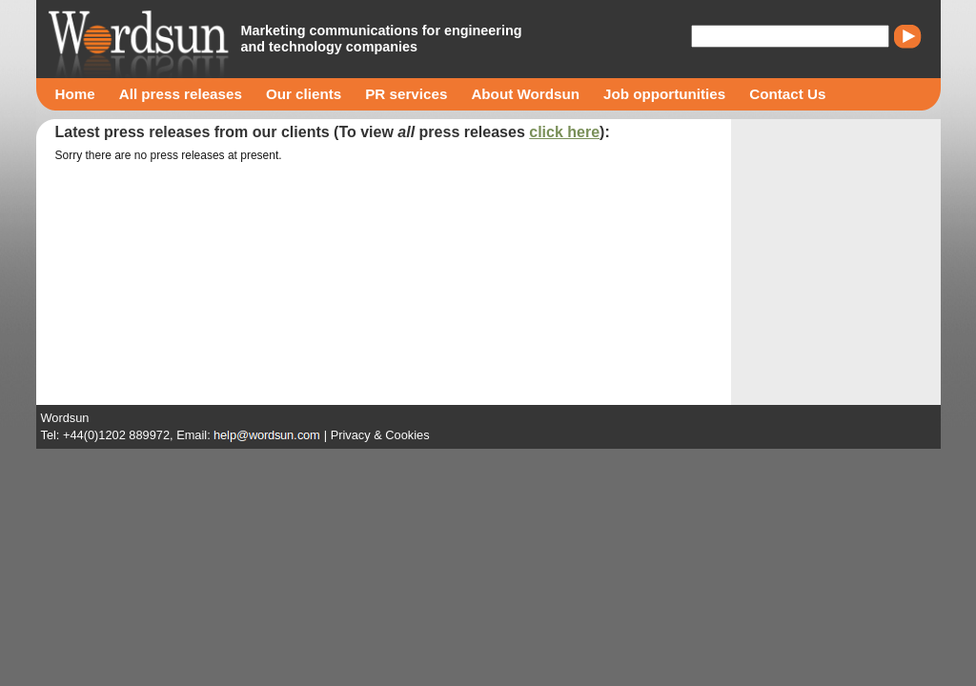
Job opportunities (664, 94)
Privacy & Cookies (380, 435)
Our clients (303, 94)
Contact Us (787, 94)
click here (564, 132)
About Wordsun (525, 94)
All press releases (180, 94)
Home (75, 94)
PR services (406, 94)
